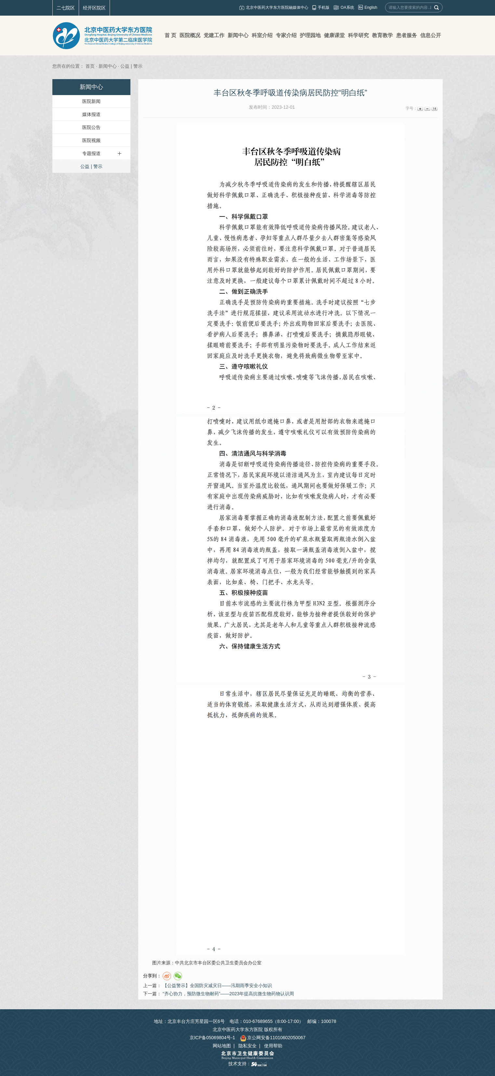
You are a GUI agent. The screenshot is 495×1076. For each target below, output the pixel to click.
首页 (90, 66)
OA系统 (347, 7)
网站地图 (222, 1045)
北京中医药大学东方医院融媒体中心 (277, 7)
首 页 (170, 35)
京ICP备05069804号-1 (212, 1037)
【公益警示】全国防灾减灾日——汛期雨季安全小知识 (217, 985)
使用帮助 (273, 1045)
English (371, 7)
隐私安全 (247, 1045)
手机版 (323, 7)
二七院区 (66, 7)
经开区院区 (94, 7)
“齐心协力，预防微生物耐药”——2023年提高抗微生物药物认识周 (228, 993)
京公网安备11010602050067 (272, 1037)
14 (434, 109)
